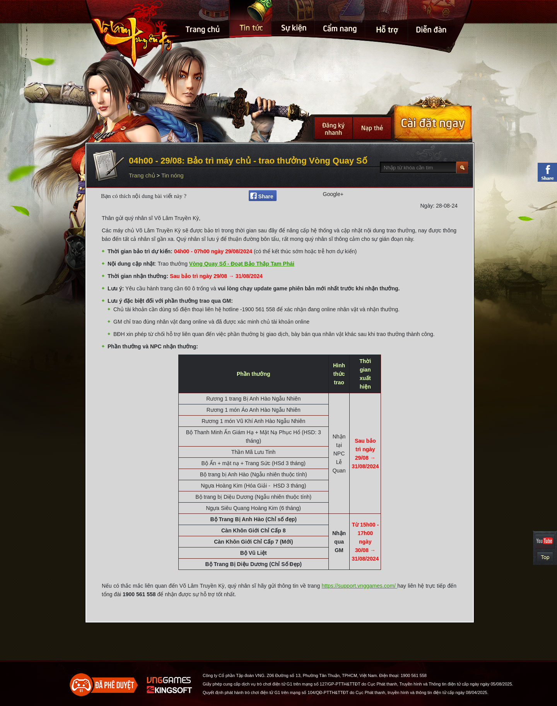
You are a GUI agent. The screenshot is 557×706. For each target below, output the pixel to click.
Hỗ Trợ (387, 3)
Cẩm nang (341, 3)
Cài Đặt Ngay (433, 118)
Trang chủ (203, 3)
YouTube (545, 541)
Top (545, 557)
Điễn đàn (431, 3)
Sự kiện (294, 3)
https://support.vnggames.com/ (360, 586)
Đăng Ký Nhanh (333, 128)
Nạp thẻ (372, 128)
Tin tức (250, 13)
